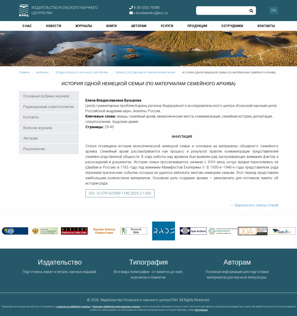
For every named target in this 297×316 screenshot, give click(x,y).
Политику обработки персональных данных (116, 306)
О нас (27, 26)
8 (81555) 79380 (144, 8)
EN (273, 10)
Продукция (197, 26)
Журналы (83, 26)
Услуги (167, 26)
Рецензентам (34, 149)
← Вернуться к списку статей (254, 205)
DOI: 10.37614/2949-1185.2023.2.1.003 (120, 193)
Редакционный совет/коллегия (48, 107)
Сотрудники (232, 26)
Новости (53, 26)
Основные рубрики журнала (46, 96)
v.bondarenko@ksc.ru (148, 13)
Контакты (266, 26)
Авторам (138, 26)
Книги (111, 26)
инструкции (201, 310)
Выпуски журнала (37, 128)
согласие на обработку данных (73, 306)
